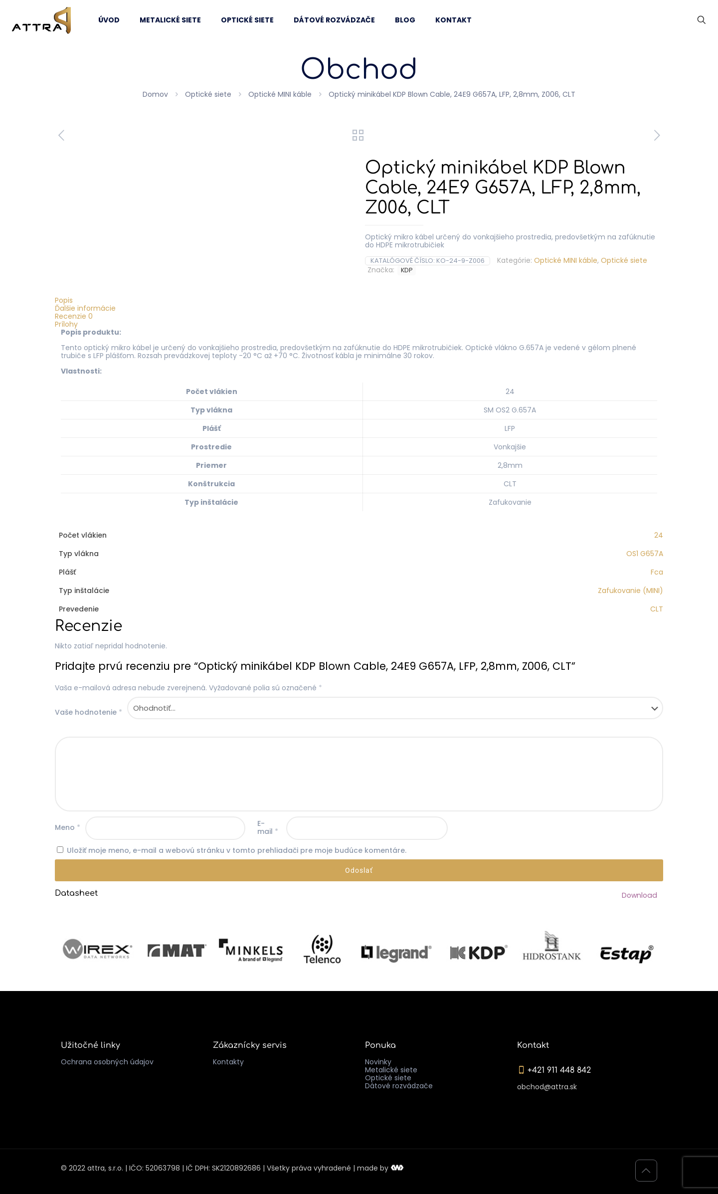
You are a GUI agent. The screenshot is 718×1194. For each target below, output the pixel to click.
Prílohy (66, 324)
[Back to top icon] (646, 1171)
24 (658, 535)
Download (640, 895)
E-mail (267, 827)
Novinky (378, 1062)
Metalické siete (391, 1070)
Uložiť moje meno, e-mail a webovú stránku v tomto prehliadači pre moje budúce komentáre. (236, 850)
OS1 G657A (644, 554)
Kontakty (228, 1062)
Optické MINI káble (280, 94)
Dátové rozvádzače (399, 1086)
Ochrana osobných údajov (107, 1062)
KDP (406, 270)
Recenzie (74, 316)
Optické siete (208, 94)
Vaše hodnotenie (88, 712)
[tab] (359, 300)
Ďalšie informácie (85, 308)
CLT (656, 609)
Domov (155, 94)
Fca (657, 572)
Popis (64, 300)
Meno (67, 827)
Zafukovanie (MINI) (630, 591)
